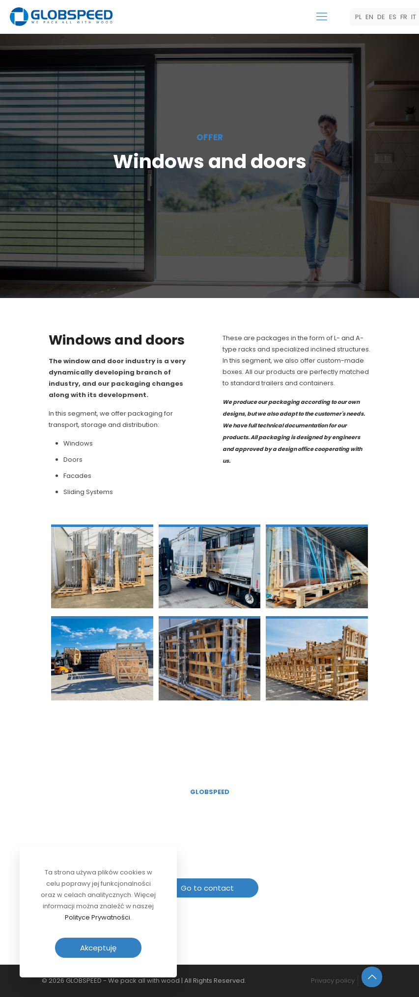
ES (392, 17)
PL (358, 17)
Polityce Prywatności (97, 917)
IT (413, 17)
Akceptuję (98, 948)
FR (403, 17)
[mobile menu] (321, 16)
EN (369, 17)
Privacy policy (333, 980)
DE (381, 17)
